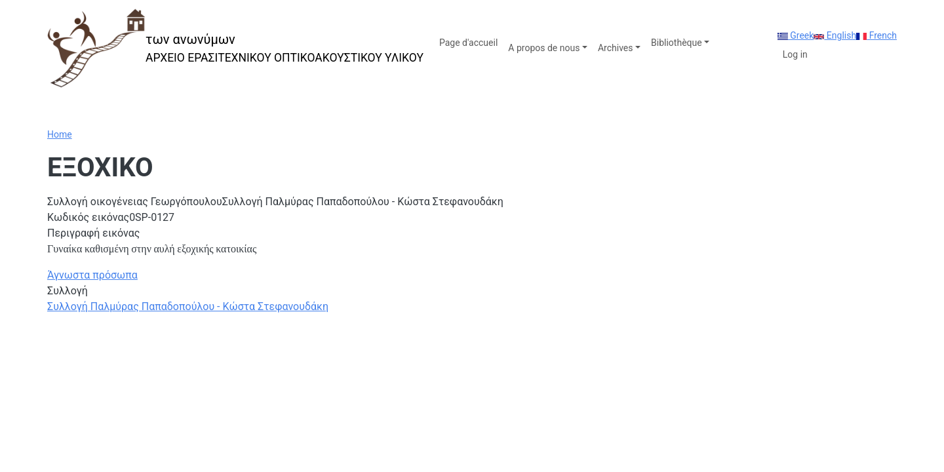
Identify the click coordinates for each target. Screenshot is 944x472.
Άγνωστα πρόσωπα (92, 275)
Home (59, 134)
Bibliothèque (676, 42)
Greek (795, 35)
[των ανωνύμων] (235, 48)
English (835, 35)
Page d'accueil (468, 42)
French (876, 35)
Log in (795, 54)
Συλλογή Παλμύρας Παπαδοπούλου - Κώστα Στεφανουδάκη (187, 306)
